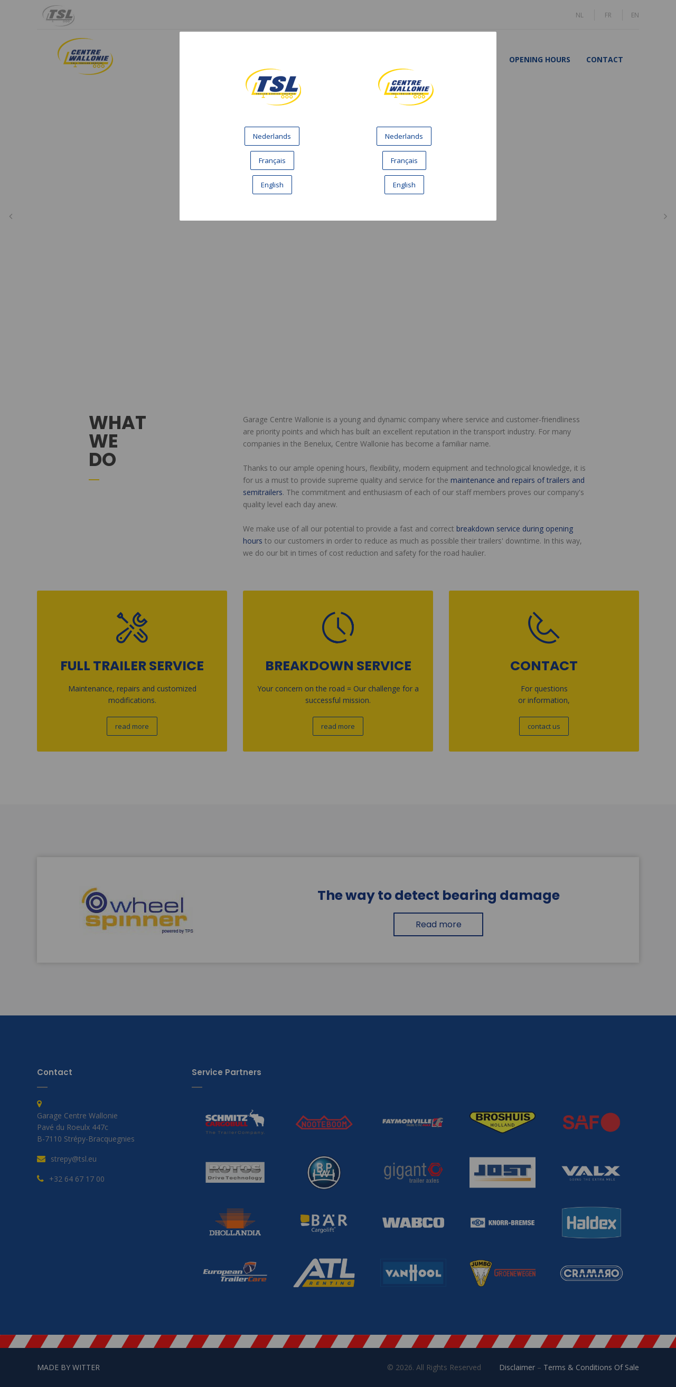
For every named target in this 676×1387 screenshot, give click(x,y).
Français (272, 160)
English (272, 184)
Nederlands (272, 136)
